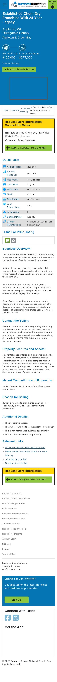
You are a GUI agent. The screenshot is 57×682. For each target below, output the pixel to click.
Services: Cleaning (10, 63)
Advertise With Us (11, 523)
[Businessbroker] (28, 4)
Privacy (5, 549)
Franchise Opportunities (14, 503)
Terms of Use (8, 554)
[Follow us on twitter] (16, 617)
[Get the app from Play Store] (40, 641)
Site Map (6, 543)
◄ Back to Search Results (19, 69)
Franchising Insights (12, 533)
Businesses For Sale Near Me (16, 498)
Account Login (9, 538)
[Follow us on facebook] (8, 617)
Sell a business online (15, 459)
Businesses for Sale (11, 493)
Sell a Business (9, 508)
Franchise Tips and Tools (14, 528)
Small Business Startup (13, 518)
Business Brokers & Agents (15, 513)
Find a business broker (16, 463)
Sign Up (16, 599)
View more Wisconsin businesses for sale (25, 447)
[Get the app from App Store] (16, 641)
